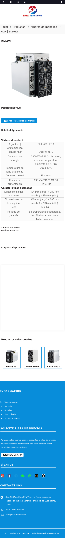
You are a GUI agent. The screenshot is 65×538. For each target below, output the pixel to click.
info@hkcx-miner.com (16, 514)
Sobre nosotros (11, 402)
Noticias (8, 410)
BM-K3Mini (32, 366)
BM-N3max (15, 230)
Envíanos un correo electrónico (20, 121)
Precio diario (10, 414)
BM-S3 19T (12, 366)
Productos (19, 26)
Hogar (4, 26)
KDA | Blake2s (10, 31)
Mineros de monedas (44, 26)
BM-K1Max (15, 227)
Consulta (11, 453)
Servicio (8, 406)
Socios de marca (13, 417)
